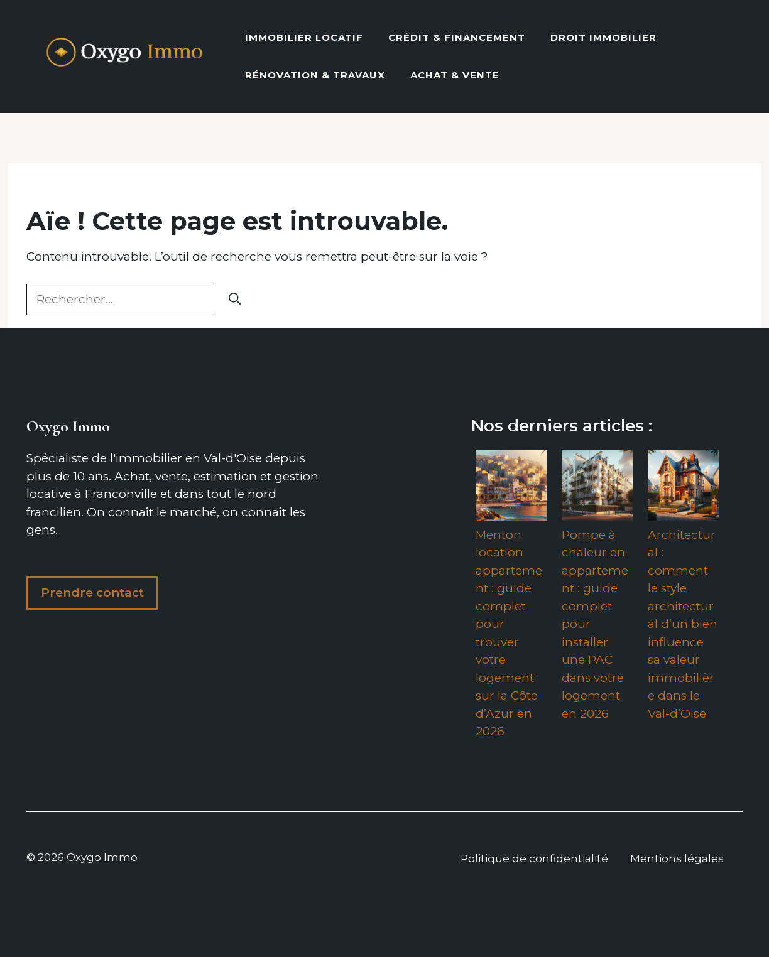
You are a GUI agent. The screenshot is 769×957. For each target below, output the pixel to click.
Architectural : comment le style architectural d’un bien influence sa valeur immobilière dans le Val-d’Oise (682, 624)
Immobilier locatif (304, 37)
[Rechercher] (234, 300)
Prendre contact (92, 592)
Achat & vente (454, 75)
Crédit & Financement (456, 37)
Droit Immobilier (603, 37)
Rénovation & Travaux (315, 75)
